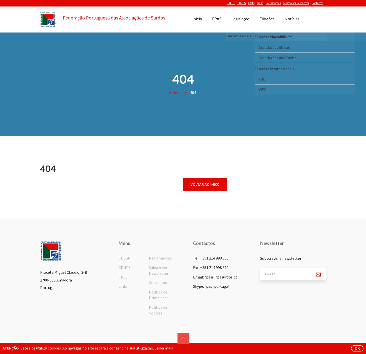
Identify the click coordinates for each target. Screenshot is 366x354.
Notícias (292, 18)
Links (260, 3)
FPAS (216, 18)
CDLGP (231, 3)
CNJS (251, 3)
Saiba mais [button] (164, 348)
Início (197, 18)
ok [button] (357, 348)
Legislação (240, 18)
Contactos (317, 3)
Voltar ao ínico (205, 184)
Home (174, 92)
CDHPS (241, 3)
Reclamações (273, 3)
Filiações (266, 18)
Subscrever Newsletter (296, 3)
